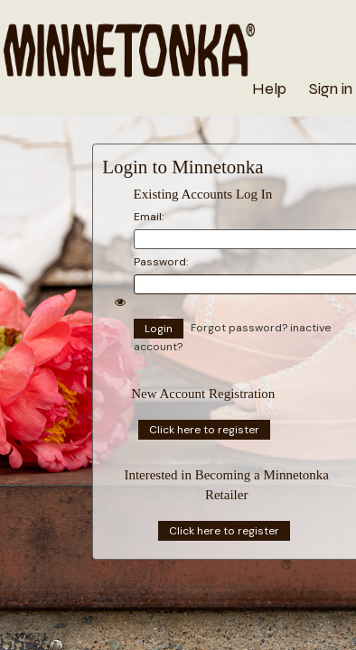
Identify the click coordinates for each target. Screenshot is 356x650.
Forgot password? (240, 327)
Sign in (330, 88)
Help (269, 88)
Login (159, 328)
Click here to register (204, 429)
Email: (149, 216)
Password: (161, 262)
